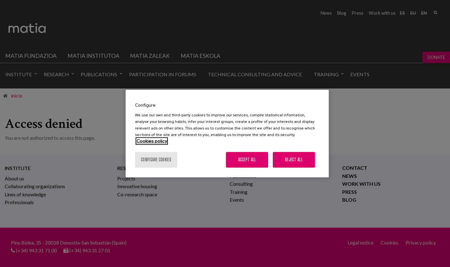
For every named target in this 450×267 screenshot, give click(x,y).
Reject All (294, 159)
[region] (227, 133)
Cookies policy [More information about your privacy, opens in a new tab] (152, 141)
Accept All (247, 159)
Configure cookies (156, 159)
